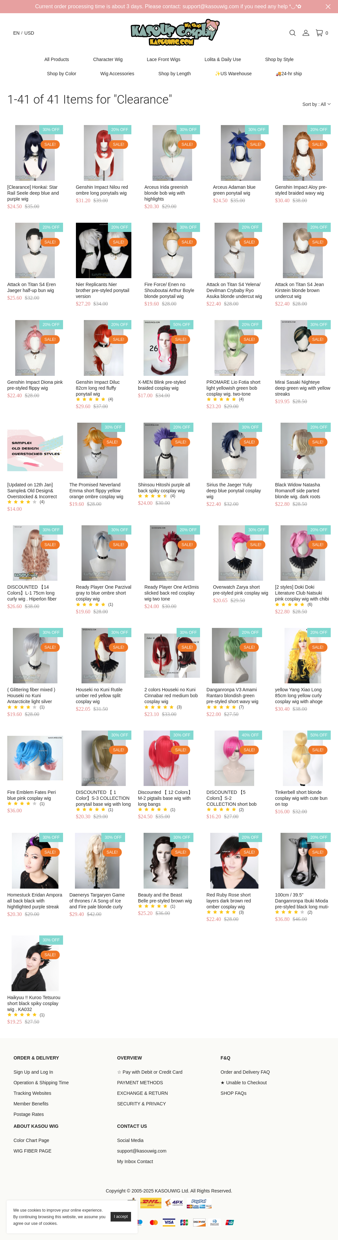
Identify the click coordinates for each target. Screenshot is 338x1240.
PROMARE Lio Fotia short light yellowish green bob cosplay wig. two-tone (233, 388)
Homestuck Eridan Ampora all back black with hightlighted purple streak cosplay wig (34, 901)
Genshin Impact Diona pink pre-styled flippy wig (35, 385)
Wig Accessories (117, 73)
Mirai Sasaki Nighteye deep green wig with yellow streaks (302, 388)
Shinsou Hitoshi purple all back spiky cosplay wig (164, 487)
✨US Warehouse (233, 73)
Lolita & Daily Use (223, 59)
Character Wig (107, 59)
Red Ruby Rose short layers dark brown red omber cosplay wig (229, 900)
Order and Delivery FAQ (245, 1072)
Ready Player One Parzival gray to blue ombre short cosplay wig (103, 593)
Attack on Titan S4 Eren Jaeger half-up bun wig (31, 287)
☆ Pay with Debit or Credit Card (150, 1072)
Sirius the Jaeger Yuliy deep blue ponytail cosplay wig (234, 490)
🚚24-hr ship (289, 73)
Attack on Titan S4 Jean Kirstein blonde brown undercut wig (299, 290)
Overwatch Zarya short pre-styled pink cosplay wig (240, 590)
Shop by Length (174, 73)
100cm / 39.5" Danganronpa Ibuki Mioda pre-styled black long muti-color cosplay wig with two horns (302, 901)
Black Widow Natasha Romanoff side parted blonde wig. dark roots (297, 490)
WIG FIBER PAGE (32, 1151)
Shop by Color (61, 73)
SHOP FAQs (233, 1093)
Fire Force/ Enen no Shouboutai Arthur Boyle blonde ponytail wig (169, 290)
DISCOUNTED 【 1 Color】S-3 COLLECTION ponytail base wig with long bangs (103, 798)
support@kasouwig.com (142, 1151)
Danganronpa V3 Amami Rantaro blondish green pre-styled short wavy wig (232, 695)
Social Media (130, 1140)
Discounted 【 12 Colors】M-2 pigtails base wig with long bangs (165, 798)
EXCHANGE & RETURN (142, 1093)
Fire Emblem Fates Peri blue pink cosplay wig (31, 795)
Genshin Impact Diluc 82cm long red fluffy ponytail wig (98, 388)
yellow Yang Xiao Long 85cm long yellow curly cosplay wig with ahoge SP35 (298, 695)
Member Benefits (31, 1103)
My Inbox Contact (135, 1161)
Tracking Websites (32, 1093)
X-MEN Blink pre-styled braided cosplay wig (162, 385)
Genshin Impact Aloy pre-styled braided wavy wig (301, 190)
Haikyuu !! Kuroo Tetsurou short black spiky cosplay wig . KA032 (33, 1003)
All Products (56, 59)
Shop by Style (279, 59)
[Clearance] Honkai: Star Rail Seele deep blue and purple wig (33, 193)
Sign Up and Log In (33, 1072)
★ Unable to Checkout (243, 1082)
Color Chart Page (31, 1140)
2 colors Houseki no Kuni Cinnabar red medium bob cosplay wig (171, 695)
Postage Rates (29, 1114)
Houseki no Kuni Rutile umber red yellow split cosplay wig (99, 695)
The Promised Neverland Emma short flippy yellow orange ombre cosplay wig (96, 490)
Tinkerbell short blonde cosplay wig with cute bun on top (301, 798)
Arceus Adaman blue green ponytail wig (234, 190)
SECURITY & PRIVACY (141, 1103)
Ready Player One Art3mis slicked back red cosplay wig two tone (171, 593)
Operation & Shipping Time (41, 1082)
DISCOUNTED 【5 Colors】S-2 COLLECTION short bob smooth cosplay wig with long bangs (232, 798)
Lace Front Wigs (164, 59)
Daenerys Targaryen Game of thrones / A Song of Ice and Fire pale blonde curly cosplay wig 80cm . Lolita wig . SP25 (97, 901)
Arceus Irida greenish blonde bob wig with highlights (166, 193)
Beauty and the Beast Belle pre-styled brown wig (165, 897)
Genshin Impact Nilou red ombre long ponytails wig (102, 190)
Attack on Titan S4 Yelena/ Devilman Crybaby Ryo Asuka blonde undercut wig (234, 290)
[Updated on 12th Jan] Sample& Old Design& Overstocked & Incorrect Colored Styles (32, 491)
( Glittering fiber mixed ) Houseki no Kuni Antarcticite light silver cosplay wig (31, 695)
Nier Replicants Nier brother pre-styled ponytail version (102, 290)
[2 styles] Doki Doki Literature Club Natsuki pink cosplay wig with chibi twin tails (302, 593)
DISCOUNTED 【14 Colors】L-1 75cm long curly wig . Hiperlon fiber (31, 593)
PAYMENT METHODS (140, 1082)
